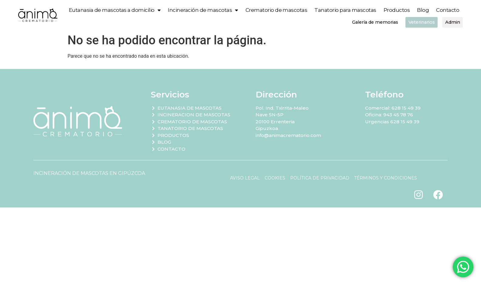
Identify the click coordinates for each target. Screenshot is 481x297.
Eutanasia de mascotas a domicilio (115, 10)
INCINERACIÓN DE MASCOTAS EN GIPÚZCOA (89, 173)
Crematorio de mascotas (276, 10)
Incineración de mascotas (203, 10)
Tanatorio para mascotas (345, 10)
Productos (397, 10)
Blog (423, 10)
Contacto (447, 10)
